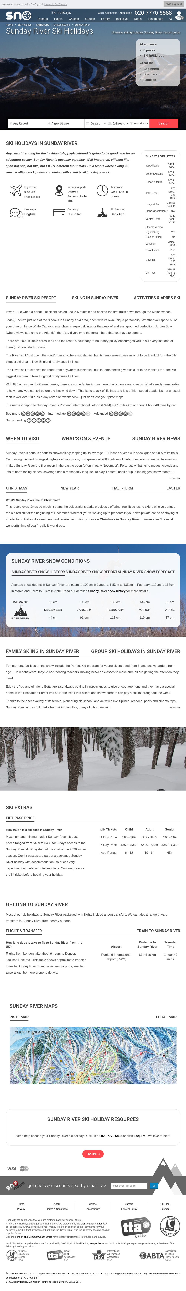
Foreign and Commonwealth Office (33, 1236)
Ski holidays (61, 12)
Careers (129, 1204)
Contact (93, 1204)
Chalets (74, 18)
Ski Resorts (42, 24)
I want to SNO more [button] (55, 4)
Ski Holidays (25, 24)
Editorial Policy (129, 1209)
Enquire (139, 1136)
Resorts (43, 18)
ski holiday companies (90, 1243)
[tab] (31, 298)
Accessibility (93, 1209)
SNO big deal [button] (174, 4)
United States (62, 24)
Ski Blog (165, 1204)
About (57, 1204)
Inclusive (122, 18)
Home (9, 24)
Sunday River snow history (106, 591)
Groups (90, 18)
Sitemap (165, 1209)
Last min (155, 18)
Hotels (58, 18)
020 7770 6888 (111, 1136)
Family (105, 18)
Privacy (21, 1209)
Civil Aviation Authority (92, 1223)
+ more (175, 478)
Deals (138, 18)
